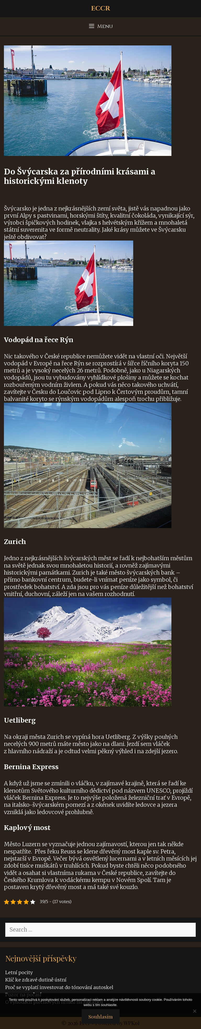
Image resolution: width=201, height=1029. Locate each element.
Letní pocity (19, 972)
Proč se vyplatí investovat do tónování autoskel (59, 987)
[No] (194, 1011)
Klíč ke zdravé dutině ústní (35, 980)
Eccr (100, 8)
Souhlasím (100, 1016)
